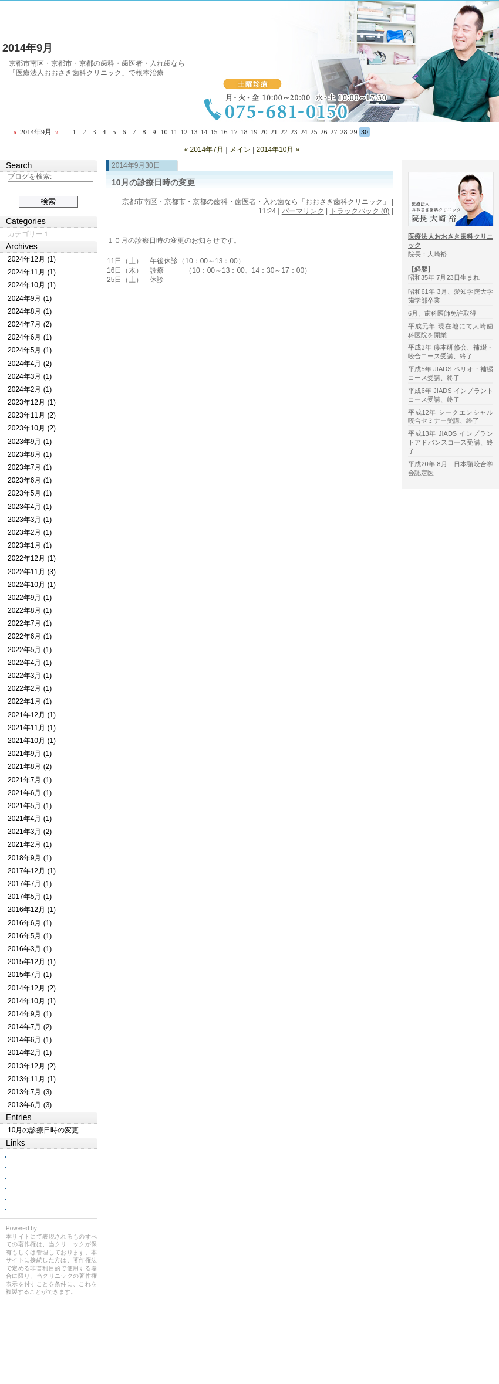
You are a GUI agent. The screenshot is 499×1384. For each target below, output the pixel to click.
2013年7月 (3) (30, 1092)
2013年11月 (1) (32, 1079)
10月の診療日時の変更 (153, 182)
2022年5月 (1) (30, 650)
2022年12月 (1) (32, 558)
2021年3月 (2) (30, 831)
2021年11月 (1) (32, 728)
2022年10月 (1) (32, 585)
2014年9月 (27, 48)
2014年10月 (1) (32, 1001)
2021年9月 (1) (30, 753)
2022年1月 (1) (30, 701)
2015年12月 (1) (32, 962)
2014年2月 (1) (30, 1053)
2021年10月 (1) (32, 741)
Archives (22, 246)
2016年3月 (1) (30, 949)
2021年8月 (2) (30, 766)
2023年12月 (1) (32, 402)
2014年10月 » (277, 149)
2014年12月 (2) (32, 988)
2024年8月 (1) (30, 311)
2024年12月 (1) (32, 259)
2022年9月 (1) (30, 597)
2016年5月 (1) (30, 936)
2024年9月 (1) (30, 298)
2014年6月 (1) (30, 1040)
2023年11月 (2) (32, 415)
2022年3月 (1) (30, 675)
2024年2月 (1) (30, 389)
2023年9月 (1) (30, 441)
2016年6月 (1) (30, 923)
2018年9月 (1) (30, 858)
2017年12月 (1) (32, 871)
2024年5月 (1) (30, 350)
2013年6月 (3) (30, 1105)
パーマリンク (303, 211)
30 (364, 132)
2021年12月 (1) (32, 715)
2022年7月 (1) (30, 623)
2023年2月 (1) (30, 532)
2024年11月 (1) (32, 272)
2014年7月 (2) (30, 1027)
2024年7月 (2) (30, 324)
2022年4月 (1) (30, 663)
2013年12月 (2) (32, 1066)
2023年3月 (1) (30, 519)
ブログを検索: (30, 176)
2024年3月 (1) (30, 376)
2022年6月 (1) (30, 636)
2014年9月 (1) (30, 1014)
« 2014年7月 (203, 149)
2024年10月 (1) (32, 285)
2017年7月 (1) (30, 884)
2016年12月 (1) (32, 909)
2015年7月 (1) (30, 975)
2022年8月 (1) (30, 610)
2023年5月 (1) (30, 493)
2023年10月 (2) (32, 428)
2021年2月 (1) (30, 844)
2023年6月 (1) (30, 480)
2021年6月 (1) (30, 793)
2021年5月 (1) (30, 806)
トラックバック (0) (360, 211)
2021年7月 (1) (30, 780)
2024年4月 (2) (30, 363)
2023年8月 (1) (30, 454)
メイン (240, 149)
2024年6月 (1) (30, 337)
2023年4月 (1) (30, 507)
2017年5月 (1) (30, 897)
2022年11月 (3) (32, 572)
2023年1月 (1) (30, 545)
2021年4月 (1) (30, 819)
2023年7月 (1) (30, 467)
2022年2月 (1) (30, 688)
